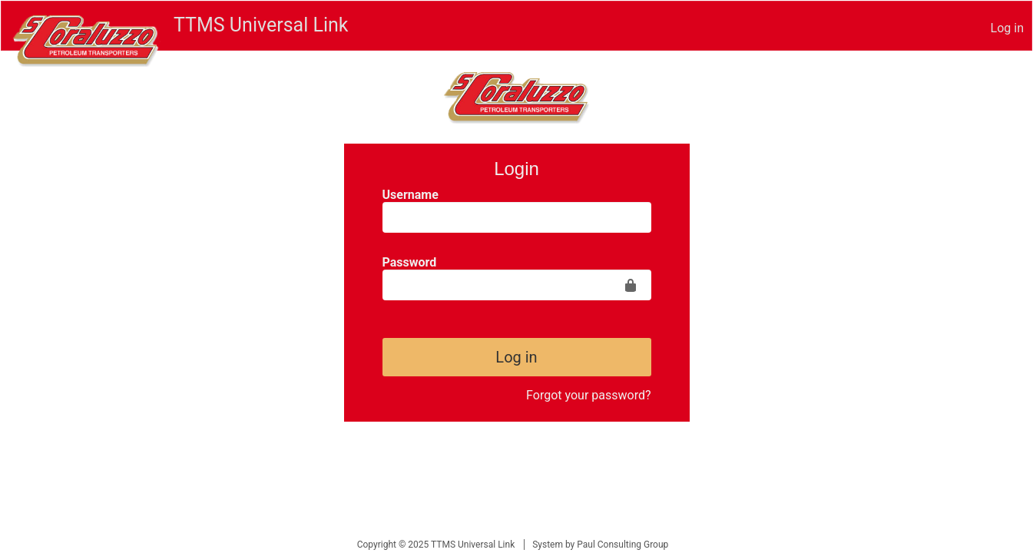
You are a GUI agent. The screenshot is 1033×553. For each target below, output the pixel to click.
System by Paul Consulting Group (600, 544)
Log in (1007, 28)
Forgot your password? (588, 395)
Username (410, 194)
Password (409, 262)
